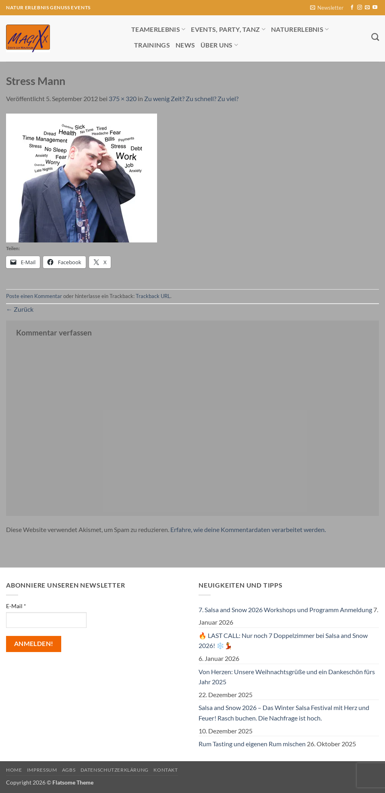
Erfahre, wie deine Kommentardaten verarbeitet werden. (248, 529)
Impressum (42, 770)
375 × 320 (123, 98)
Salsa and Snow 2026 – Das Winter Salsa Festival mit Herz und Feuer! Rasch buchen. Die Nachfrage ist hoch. (284, 713)
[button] (327, 8)
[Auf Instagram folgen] (359, 7)
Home (14, 770)
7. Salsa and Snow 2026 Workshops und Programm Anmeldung (285, 609)
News (185, 45)
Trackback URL (153, 296)
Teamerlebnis (158, 29)
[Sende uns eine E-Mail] (367, 7)
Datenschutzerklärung (115, 770)
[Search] (375, 37)
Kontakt (165, 770)
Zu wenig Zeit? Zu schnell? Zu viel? (191, 98)
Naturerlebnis (300, 29)
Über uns (219, 45)
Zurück (19, 309)
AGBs (68, 770)
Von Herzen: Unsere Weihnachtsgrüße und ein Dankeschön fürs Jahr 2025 (287, 677)
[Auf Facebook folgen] (352, 7)
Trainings (152, 45)
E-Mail (16, 606)
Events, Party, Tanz (228, 29)
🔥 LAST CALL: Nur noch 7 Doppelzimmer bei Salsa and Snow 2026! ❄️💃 (283, 641)
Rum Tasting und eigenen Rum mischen (252, 743)
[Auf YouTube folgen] (375, 7)
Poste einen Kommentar (34, 296)
